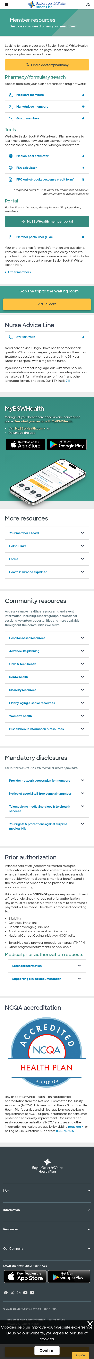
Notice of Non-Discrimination (26, 1319)
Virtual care (47, 304)
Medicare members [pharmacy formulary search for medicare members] (26, 95)
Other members (19, 272)
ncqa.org (74, 1127)
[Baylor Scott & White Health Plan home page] (46, 4)
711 (68, 381)
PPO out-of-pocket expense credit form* (41, 179)
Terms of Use (57, 1319)
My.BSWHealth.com (29, 428)
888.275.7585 (65, 1131)
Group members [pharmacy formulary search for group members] (24, 118)
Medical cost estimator (28, 156)
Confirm (47, 1350)
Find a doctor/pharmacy (47, 65)
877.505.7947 (21, 337)
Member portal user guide (30, 237)
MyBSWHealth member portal (47, 221)
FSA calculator (22, 168)
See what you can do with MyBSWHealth (43, 421)
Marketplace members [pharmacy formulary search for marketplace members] (28, 106)
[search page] (88, 4)
